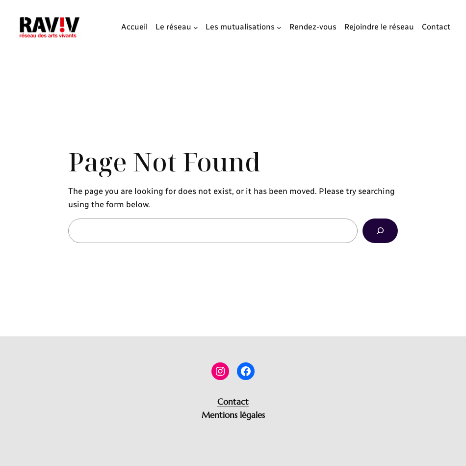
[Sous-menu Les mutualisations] (279, 27)
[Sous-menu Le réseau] (195, 27)
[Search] (380, 231)
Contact (233, 402)
